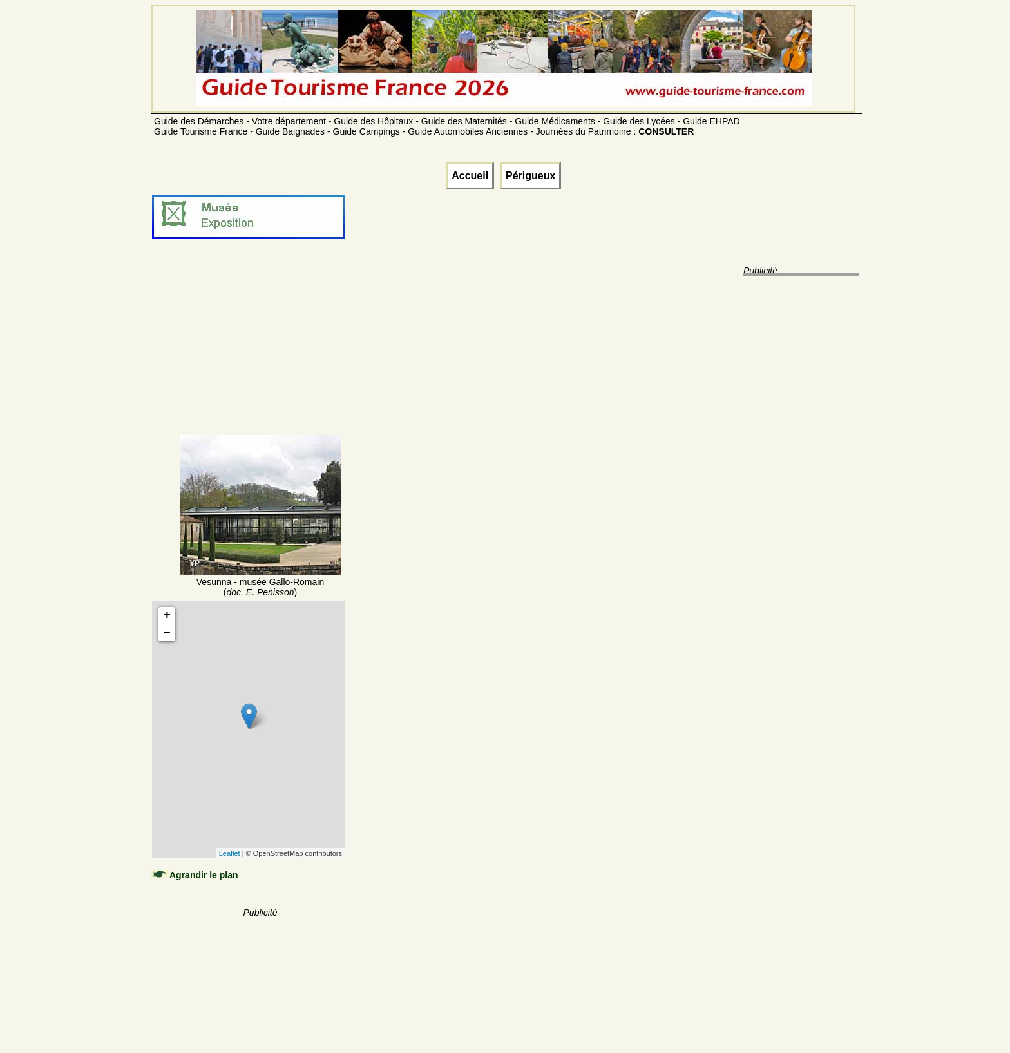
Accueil (470, 175)
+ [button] (167, 615)
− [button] (167, 633)
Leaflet (229, 853)
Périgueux (530, 175)
